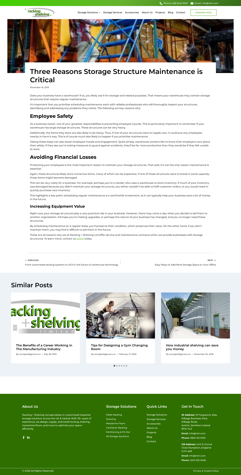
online (80, 238)
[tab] (114, 370)
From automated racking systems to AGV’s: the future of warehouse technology (71, 264)
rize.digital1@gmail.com (31, 358)
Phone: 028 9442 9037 (174, 3)
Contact (180, 12)
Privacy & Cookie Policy (205, 470)
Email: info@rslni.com (204, 3)
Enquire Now (204, 12)
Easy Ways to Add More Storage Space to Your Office (169, 262)
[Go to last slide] (15, 332)
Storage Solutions (157, 413)
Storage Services (112, 12)
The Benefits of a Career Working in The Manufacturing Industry (44, 351)
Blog (170, 12)
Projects (160, 12)
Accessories (132, 12)
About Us (147, 12)
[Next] (226, 332)
